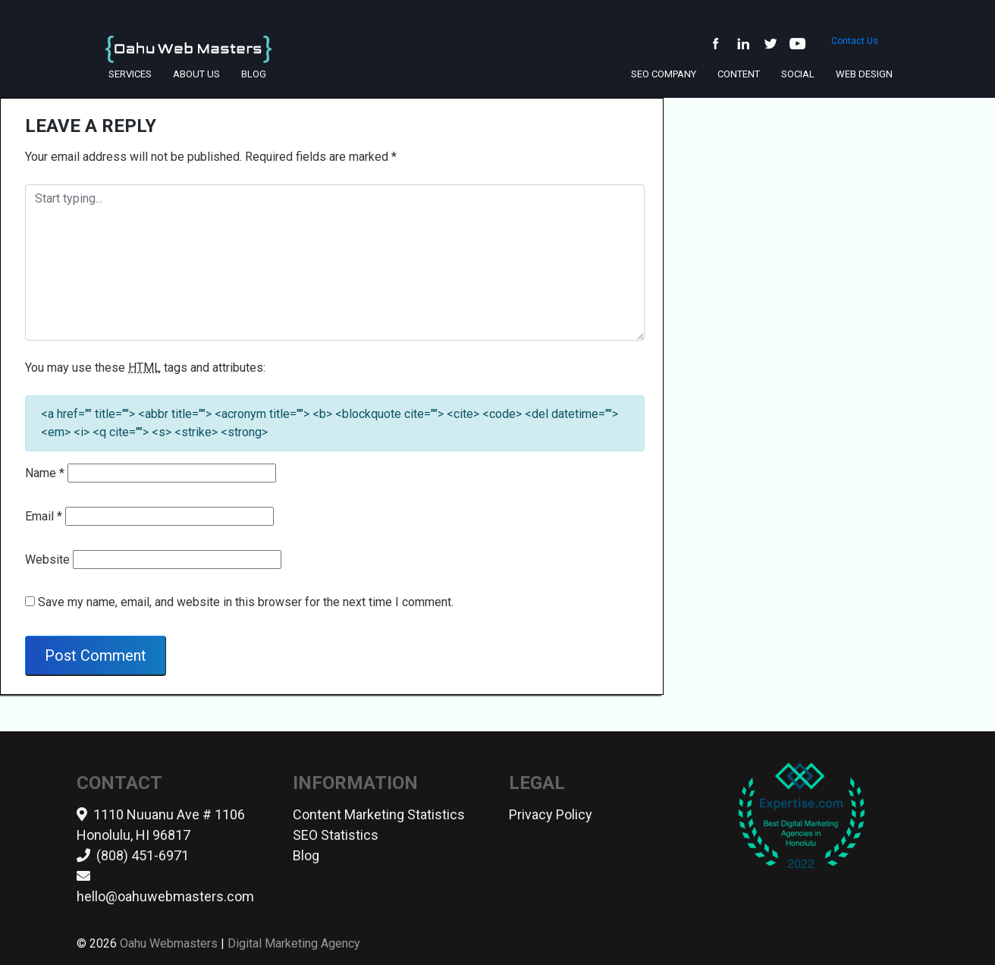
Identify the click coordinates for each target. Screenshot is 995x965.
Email (43, 516)
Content (738, 74)
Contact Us (855, 46)
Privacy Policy (550, 814)
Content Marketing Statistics (379, 814)
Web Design (864, 74)
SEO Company (663, 74)
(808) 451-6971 (142, 855)
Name (44, 473)
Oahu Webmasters (169, 943)
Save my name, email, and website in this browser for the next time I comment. (246, 602)
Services (130, 74)
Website (47, 559)
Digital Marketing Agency (294, 943)
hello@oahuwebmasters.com (165, 896)
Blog (253, 74)
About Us (196, 74)
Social (798, 74)
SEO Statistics (335, 835)
